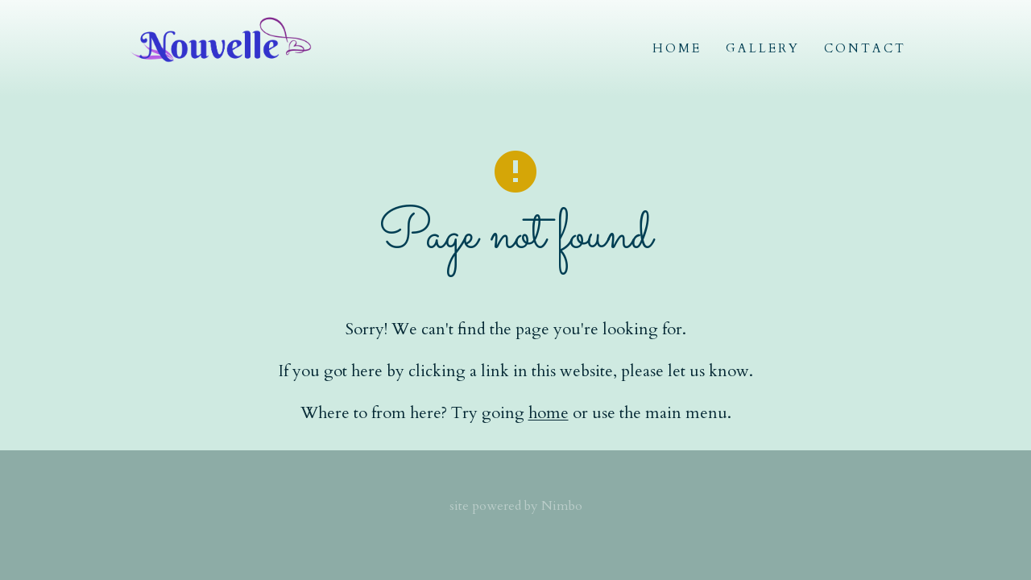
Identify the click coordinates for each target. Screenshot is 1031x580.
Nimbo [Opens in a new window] (561, 506)
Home (677, 48)
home (548, 413)
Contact (865, 48)
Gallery (763, 48)
